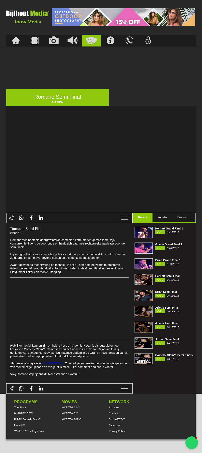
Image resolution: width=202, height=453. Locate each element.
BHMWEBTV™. (53, 363)
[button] (191, 442)
